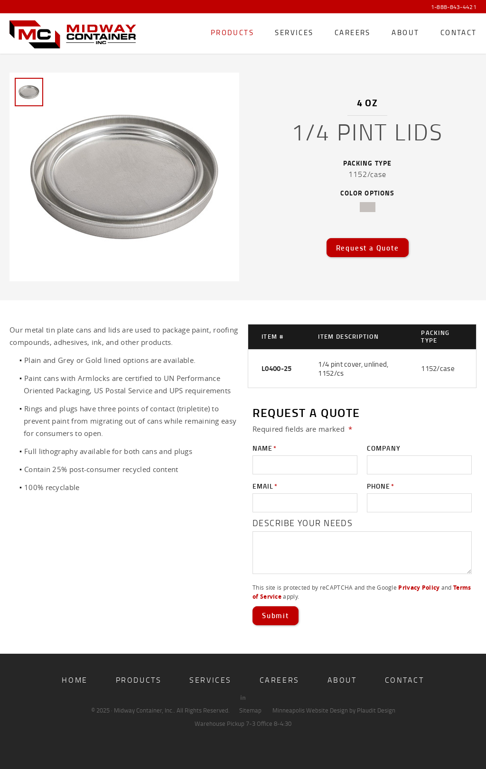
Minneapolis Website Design (310, 710)
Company (384, 448)
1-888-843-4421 (454, 7)
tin (367, 207)
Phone (380, 486)
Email (265, 486)
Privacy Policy (418, 588)
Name (264, 448)
